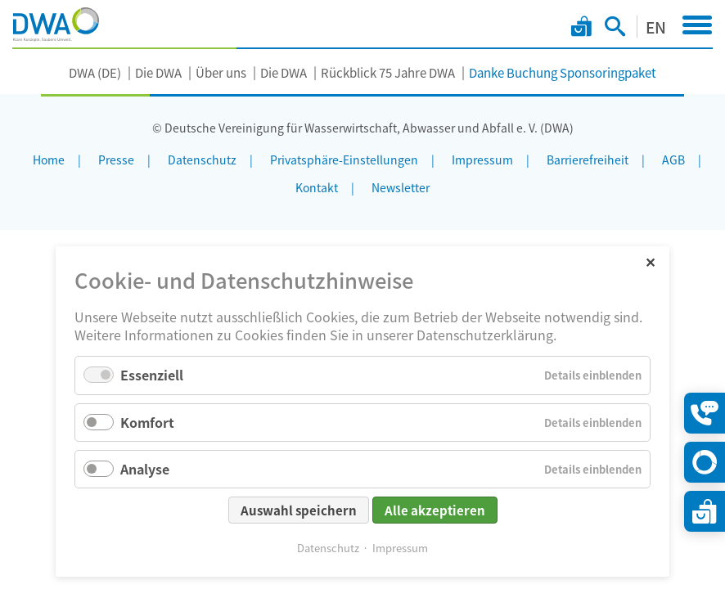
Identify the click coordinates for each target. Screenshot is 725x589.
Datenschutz (328, 547)
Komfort (147, 422)
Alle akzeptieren (435, 510)
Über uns (221, 72)
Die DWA (158, 72)
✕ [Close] (650, 261)
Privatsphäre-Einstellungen (344, 159)
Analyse (144, 469)
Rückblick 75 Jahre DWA (388, 72)
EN (656, 27)
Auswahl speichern (299, 510)
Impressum (400, 547)
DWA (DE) (95, 72)
